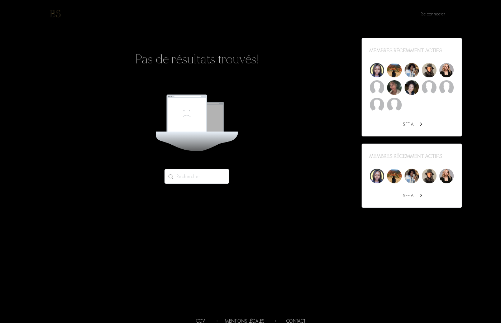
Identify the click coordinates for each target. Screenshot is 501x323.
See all (413, 124)
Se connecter (433, 13)
